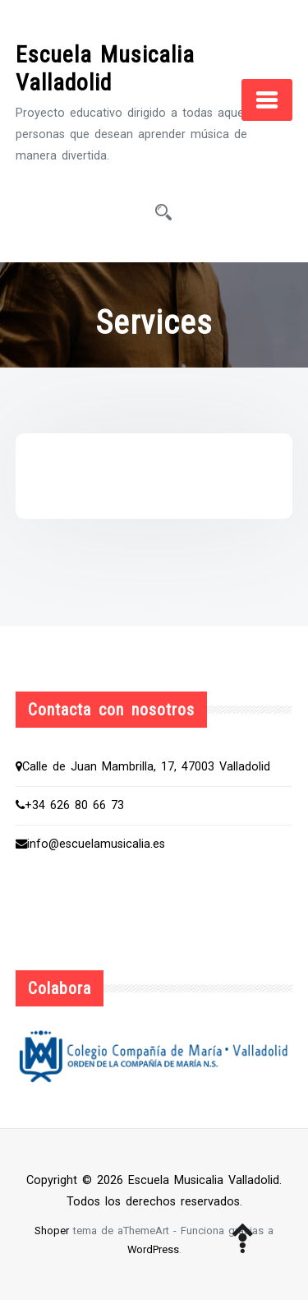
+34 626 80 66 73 (70, 805)
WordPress (153, 1249)
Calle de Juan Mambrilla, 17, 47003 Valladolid (143, 767)
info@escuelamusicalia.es (90, 844)
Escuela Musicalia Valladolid (105, 68)
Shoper (51, 1230)
